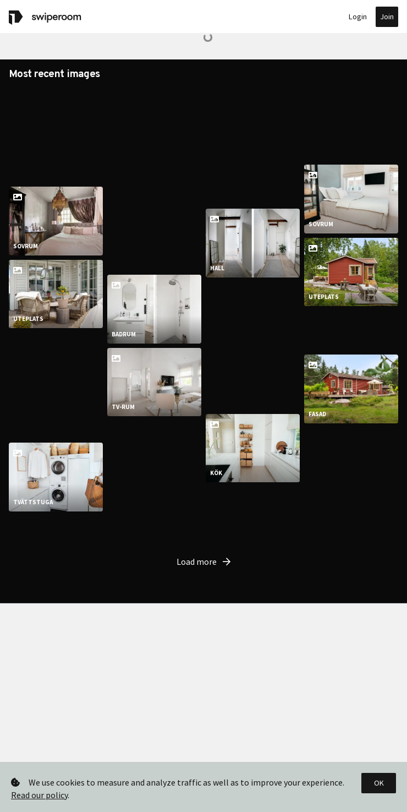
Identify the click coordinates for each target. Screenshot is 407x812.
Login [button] (358, 16)
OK (379, 783)
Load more (203, 601)
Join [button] (387, 16)
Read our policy (39, 794)
